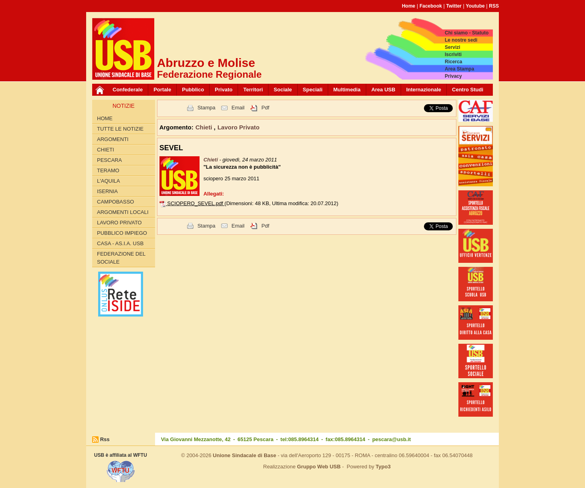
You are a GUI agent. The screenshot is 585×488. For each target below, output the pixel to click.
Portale (162, 90)
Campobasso (115, 202)
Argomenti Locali (123, 212)
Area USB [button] (383, 90)
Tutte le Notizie (120, 129)
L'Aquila (108, 181)
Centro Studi (467, 90)
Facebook (431, 6)
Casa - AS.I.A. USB (120, 243)
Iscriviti (453, 54)
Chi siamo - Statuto (466, 33)
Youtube (475, 6)
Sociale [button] (283, 90)
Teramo (108, 170)
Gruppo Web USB (319, 467)
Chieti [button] (205, 127)
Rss (105, 439)
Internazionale (423, 90)
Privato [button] (223, 90)
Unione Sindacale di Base (244, 455)
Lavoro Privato (119, 223)
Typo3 (383, 467)
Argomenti (113, 139)
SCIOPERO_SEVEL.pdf (195, 203)
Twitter (454, 6)
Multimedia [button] (347, 90)
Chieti (105, 150)
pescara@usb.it (391, 439)
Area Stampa (459, 69)
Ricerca (453, 62)
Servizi (452, 47)
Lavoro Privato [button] (239, 127)
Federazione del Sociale (121, 258)
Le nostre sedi (461, 40)
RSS (494, 6)
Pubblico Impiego (122, 233)
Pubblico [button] (193, 90)
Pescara (109, 160)
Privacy (453, 76)
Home (408, 6)
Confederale (128, 90)
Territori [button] (253, 90)
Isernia (107, 191)
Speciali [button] (313, 90)
